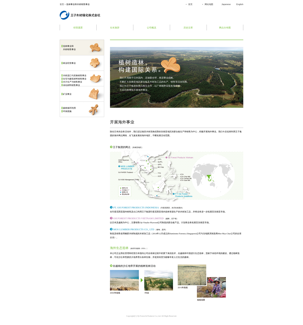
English (239, 4)
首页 (62, 4)
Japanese (226, 4)
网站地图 (209, 4)
